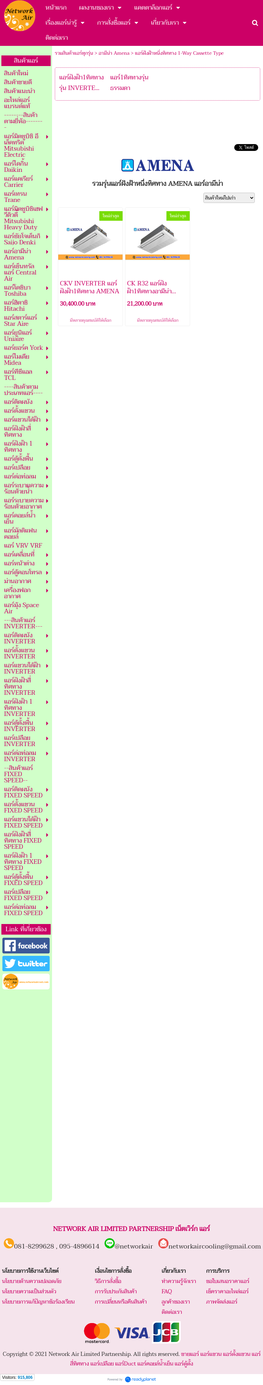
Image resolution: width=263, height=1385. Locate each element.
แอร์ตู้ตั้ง (184, 1364)
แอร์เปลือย (102, 1364)
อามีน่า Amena (114, 53)
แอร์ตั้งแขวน (236, 1354)
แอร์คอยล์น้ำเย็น (155, 1364)
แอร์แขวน (211, 1354)
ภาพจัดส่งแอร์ (221, 1302)
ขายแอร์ (190, 1354)
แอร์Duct (125, 1364)
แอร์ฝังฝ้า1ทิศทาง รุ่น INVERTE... (81, 82)
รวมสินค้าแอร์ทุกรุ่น (74, 53)
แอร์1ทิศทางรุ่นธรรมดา (129, 82)
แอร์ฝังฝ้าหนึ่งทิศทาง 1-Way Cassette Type (179, 53)
